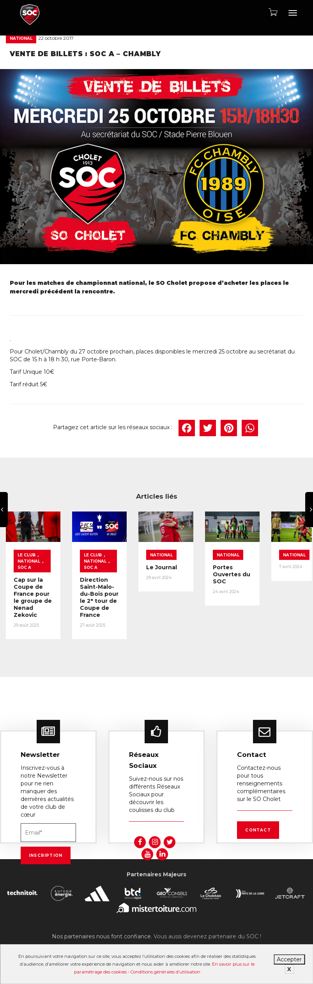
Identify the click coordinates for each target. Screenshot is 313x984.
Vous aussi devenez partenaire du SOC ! (207, 933)
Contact (258, 826)
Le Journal (185, 573)
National (21, 38)
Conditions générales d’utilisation (165, 972)
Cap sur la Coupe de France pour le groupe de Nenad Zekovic (39, 597)
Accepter (289, 959)
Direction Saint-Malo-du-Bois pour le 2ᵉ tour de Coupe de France (115, 600)
